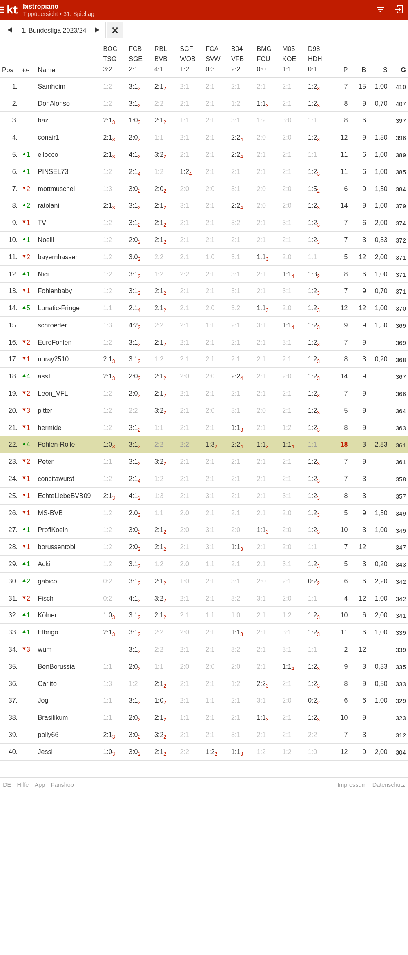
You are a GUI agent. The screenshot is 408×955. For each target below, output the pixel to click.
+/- (25, 70)
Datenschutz (388, 784)
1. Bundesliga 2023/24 (53, 30)
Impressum (351, 784)
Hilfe (23, 784)
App (40, 784)
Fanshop (62, 784)
